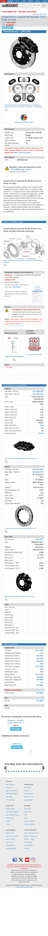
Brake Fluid (17, 766)
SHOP (44, 1)
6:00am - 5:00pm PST (30, 882)
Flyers (26, 837)
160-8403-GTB (37, 469)
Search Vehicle (10, 855)
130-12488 (39, 650)
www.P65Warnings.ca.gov (20, 169)
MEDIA (31, 1)
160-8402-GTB (37, 472)
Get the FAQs (10, 879)
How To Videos (10, 885)
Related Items (6, 28)
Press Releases (29, 840)
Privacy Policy (10, 846)
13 (37, 817)
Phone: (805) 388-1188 (31, 879)
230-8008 (39, 700)
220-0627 (39, 685)
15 (42, 817)
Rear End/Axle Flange (12, 861)
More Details (15, 737)
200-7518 (39, 656)
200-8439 (39, 658)
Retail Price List (28, 843)
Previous (5, 799)
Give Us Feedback (11, 837)
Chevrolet (16, 287)
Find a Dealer (28, 888)
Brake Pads (27, 858)
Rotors (8, 870)
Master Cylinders (29, 867)
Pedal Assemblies (29, 870)
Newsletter (9, 843)
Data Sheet (27, 834)
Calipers (8, 867)
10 (29, 817)
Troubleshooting (11, 894)
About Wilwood (10, 830)
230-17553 (39, 674)
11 (31, 817)
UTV (17, 1)
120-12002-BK (38, 394)
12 (34, 817)
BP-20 (41, 433)
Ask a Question (28, 891)
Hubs (25, 864)
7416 (41, 425)
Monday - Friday (29, 885)
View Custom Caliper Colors (24, 122)
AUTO (3, 1)
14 (39, 817)
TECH (38, 1)
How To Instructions (12, 882)
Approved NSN (28, 846)
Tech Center (9, 888)
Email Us (27, 894)
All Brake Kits (10, 864)
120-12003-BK (38, 391)
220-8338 (39, 693)
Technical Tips (10, 891)
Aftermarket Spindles (12, 858)
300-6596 (39, 677)
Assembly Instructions (34, 354)
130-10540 (39, 666)
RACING (10, 1)
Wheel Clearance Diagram (23, 152)
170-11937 (39, 539)
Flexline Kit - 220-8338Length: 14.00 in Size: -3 (15, 730)
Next (42, 799)
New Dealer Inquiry (11, 840)
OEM (23, 1)
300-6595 (39, 680)
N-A (41, 653)
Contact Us (9, 834)
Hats (25, 861)
